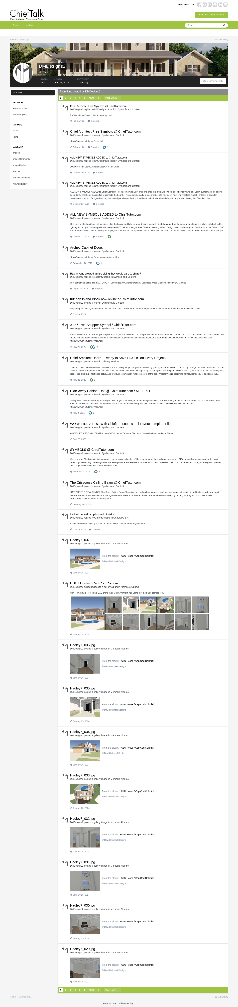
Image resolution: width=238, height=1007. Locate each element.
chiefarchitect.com (186, 4)
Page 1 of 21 (112, 98)
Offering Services (110, 361)
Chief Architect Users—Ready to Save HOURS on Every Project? (118, 358)
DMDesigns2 (76, 109)
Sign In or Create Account (211, 14)
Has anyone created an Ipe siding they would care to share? (105, 273)
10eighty (98, 277)
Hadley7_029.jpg (82, 949)
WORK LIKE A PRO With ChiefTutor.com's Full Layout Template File (120, 424)
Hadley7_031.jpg (82, 862)
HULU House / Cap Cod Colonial (137, 556)
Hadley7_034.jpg (82, 732)
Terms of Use (109, 1003)
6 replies (94, 529)
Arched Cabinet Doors (86, 247)
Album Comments (21, 177)
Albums (16, 171)
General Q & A (120, 517)
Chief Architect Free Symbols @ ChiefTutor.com (98, 106)
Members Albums (120, 543)
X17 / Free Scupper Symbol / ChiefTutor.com (103, 325)
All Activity (17, 92)
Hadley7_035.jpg (82, 688)
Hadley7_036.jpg (82, 645)
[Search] (203, 25)
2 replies (93, 121)
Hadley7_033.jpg (82, 775)
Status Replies (20, 114)
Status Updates (20, 108)
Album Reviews (20, 184)
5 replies (97, 288)
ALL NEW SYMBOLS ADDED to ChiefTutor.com (98, 157)
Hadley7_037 (80, 540)
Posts (15, 137)
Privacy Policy (126, 1003)
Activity (29, 25)
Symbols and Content (129, 109)
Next (91, 98)
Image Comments (21, 159)
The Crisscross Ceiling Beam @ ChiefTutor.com (105, 482)
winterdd (98, 517)
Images (16, 153)
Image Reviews (20, 165)
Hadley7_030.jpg (82, 905)
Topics (16, 130)
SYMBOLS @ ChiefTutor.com (92, 449)
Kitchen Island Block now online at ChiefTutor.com (107, 299)
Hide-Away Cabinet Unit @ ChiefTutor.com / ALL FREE (110, 391)
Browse (16, 25)
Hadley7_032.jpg (82, 818)
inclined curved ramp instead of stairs (92, 514)
